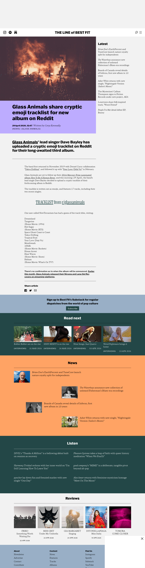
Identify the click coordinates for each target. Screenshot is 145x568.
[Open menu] (140, 32)
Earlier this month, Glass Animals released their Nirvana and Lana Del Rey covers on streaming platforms (59, 274)
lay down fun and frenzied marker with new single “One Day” (40, 479)
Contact (17, 561)
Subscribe (72, 308)
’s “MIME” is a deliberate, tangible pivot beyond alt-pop (101, 467)
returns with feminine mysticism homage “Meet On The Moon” (100, 479)
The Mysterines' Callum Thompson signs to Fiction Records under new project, (113, 94)
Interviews (20, 348)
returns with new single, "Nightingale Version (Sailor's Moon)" (111, 84)
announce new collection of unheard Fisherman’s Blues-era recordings (113, 63)
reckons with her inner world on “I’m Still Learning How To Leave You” (42, 467)
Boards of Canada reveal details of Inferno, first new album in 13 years (113, 73)
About (17, 551)
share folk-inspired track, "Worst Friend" (112, 103)
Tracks (53, 561)
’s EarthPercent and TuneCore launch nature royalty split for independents (113, 52)
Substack (89, 561)
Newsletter (19, 554)
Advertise (18, 558)
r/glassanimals (73, 202)
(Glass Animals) (30, 129)
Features (54, 558)
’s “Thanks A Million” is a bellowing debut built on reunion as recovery (41, 455)
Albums (53, 565)
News (16, 129)
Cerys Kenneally (53, 125)
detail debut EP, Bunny (112, 111)
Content (53, 551)
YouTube (89, 565)
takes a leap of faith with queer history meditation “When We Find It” (101, 455)
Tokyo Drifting (32, 169)
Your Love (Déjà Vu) (72, 169)
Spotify (88, 558)
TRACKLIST (44, 202)
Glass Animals (25, 142)
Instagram (90, 554)
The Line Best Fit (72, 32)
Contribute (19, 565)
